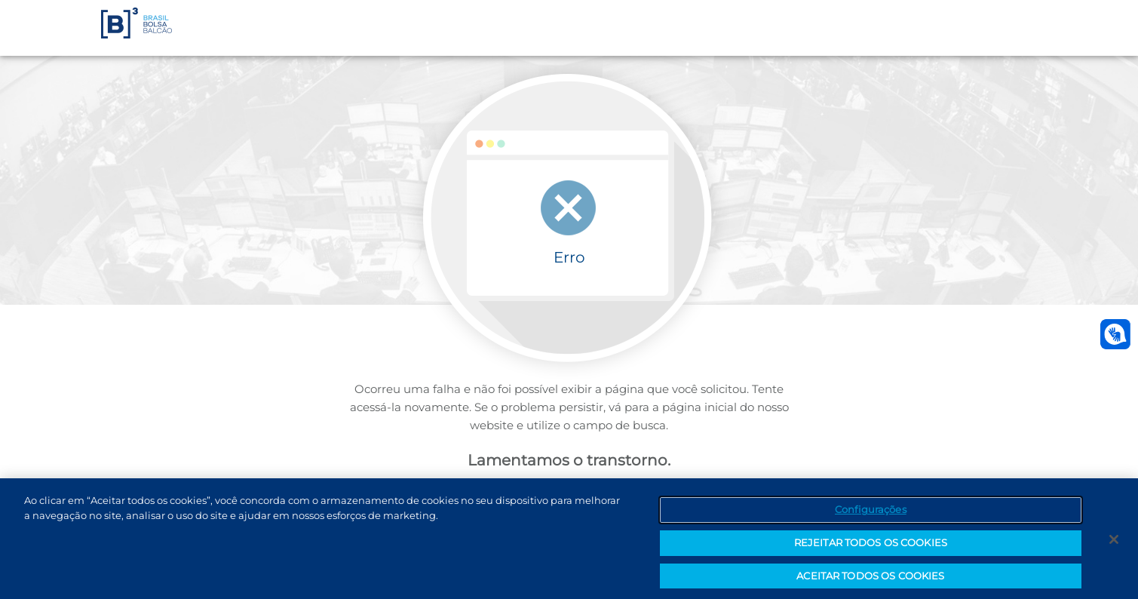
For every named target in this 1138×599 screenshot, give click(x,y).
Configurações (870, 513)
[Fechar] (1113, 542)
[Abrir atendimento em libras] (1115, 334)
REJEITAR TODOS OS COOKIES (870, 545)
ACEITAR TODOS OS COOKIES (870, 579)
